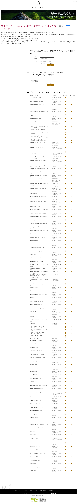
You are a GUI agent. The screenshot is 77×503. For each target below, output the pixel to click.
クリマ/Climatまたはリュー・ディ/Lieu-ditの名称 (33, 81)
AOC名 (36, 56)
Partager (68, 25)
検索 (50, 65)
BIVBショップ (15, 490)
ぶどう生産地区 (35, 61)
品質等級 (36, 58)
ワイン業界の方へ (24, 490)
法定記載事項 (42, 493)
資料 (19, 490)
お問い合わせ (51, 490)
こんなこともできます (24, 493)
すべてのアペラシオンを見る (47, 63)
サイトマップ (32, 493)
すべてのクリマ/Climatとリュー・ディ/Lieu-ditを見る (42, 83)
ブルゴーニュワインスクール (33, 490)
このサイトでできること (43, 490)
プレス (37, 493)
